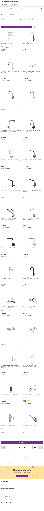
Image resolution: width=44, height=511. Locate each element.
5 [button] (24, 447)
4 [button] (19, 447)
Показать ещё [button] (22, 442)
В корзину (7, 51)
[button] (4, 4)
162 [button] (35, 447)
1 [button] (3, 447)
